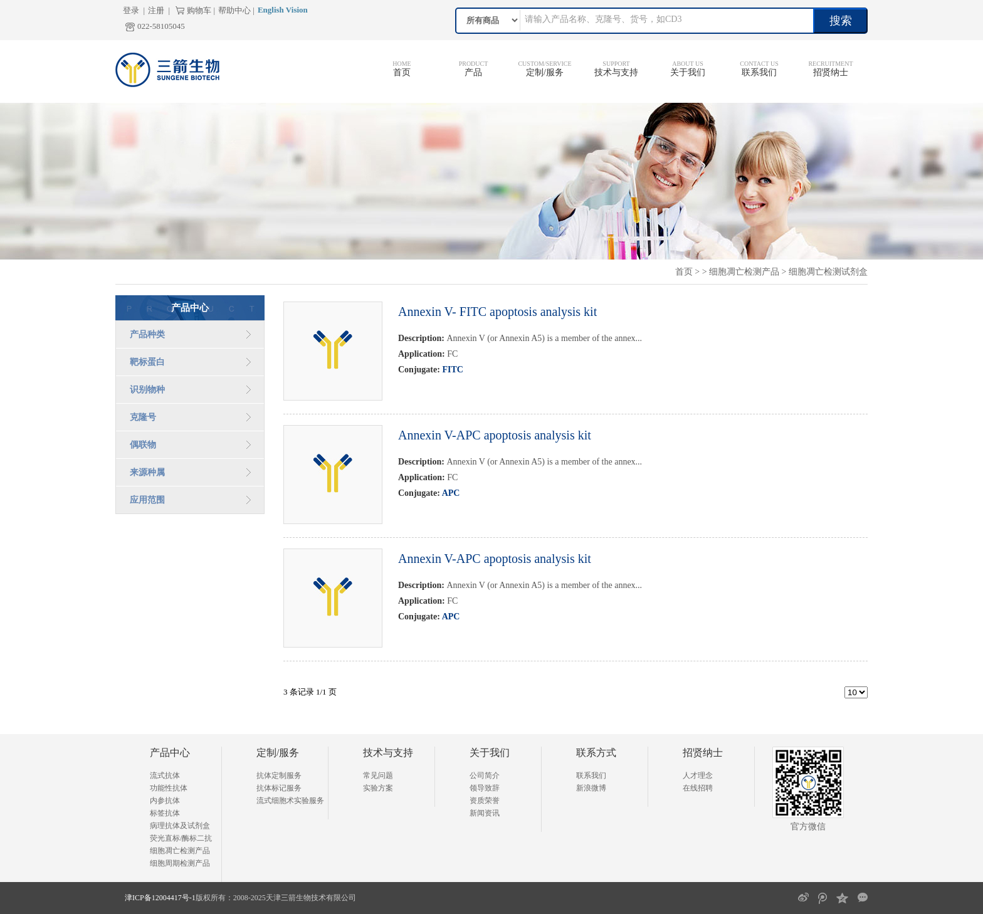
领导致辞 (485, 788)
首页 (402, 72)
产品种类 (147, 334)
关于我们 (687, 72)
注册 (156, 10)
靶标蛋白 (147, 362)
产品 (473, 72)
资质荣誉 (485, 800)
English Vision (283, 9)
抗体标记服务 (279, 788)
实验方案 (378, 788)
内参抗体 (165, 800)
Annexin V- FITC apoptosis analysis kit (497, 311)
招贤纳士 (830, 72)
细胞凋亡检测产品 (744, 271)
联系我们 (759, 72)
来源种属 (147, 472)
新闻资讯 (485, 813)
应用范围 (147, 500)
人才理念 (698, 775)
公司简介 (485, 775)
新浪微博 (591, 788)
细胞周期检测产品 (180, 863)
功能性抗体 (168, 788)
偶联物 (143, 444)
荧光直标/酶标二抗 (181, 838)
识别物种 (147, 389)
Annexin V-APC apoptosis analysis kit (494, 435)
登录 (131, 10)
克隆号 (143, 417)
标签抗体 (165, 813)
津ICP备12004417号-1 (160, 897)
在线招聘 (698, 788)
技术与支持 (616, 72)
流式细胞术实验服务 (290, 800)
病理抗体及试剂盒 (180, 825)
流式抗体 (165, 775)
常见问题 (378, 775)
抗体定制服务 (279, 775)
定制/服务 (545, 72)
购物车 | (201, 10)
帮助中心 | (236, 10)
